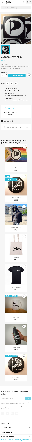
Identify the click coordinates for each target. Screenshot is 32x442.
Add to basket (17, 75)
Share (7, 83)
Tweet (11, 83)
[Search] (16, 7)
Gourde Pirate (16, 347)
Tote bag (16, 257)
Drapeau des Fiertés (16, 168)
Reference (7, 112)
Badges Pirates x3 (16, 197)
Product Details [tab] (10, 108)
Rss (12, 413)
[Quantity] (3, 75)
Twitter (7, 413)
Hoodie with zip (16, 228)
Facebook (2, 413)
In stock (6, 115)
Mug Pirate (16, 317)
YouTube (16, 413)
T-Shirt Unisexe (16, 287)
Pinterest (16, 83)
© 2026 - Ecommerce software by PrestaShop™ (16, 440)
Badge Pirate (16, 377)
